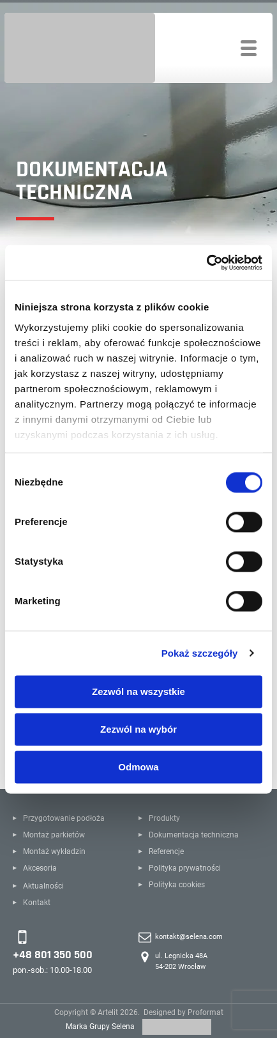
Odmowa (138, 766)
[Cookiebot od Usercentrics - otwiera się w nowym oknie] (206, 262)
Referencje (166, 851)
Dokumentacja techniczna (194, 834)
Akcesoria (40, 868)
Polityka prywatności (185, 868)
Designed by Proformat (183, 1012)
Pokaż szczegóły (199, 653)
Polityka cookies (177, 884)
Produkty (164, 818)
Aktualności (43, 886)
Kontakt (36, 902)
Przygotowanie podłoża (64, 818)
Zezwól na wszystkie (138, 691)
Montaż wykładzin (54, 851)
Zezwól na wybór (138, 729)
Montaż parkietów (54, 834)
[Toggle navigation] (249, 48)
